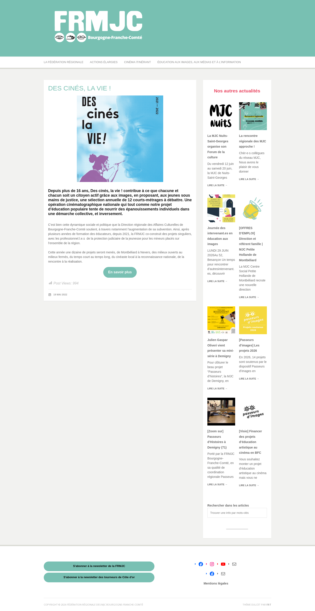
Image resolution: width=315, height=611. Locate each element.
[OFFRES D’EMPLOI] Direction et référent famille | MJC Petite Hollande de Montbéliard (251, 244)
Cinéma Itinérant (137, 62)
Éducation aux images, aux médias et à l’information (199, 62)
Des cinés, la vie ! (106, 191)
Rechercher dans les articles (228, 505)
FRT (268, 604)
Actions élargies (103, 62)
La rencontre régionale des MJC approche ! (252, 141)
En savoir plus (120, 272)
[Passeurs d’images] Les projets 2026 (249, 345)
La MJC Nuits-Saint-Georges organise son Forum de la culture (217, 146)
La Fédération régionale (63, 62)
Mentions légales (216, 583)
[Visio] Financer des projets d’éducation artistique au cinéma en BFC (250, 441)
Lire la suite (217, 185)
